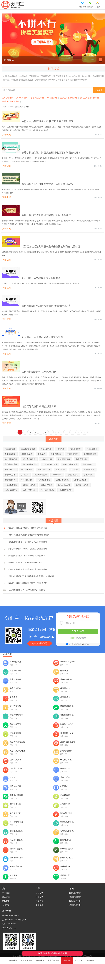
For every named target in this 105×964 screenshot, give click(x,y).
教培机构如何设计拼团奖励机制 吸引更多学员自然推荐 (51, 152)
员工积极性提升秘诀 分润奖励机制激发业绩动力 (27, 590)
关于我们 (6, 893)
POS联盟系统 (10, 449)
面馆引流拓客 (46, 485)
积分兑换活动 (10, 470)
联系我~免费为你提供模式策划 (52, 953)
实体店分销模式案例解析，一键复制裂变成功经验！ (28, 528)
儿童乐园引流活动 (50, 464)
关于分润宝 (91, 961)
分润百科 (6, 905)
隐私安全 (6, 901)
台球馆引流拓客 (82, 485)
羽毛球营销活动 (47, 490)
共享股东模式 (26, 454)
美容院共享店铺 (11, 464)
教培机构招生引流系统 (89, 98)
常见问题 (78, 961)
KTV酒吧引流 (26, 480)
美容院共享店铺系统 (68, 98)
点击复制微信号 (39, 643)
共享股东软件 (22, 98)
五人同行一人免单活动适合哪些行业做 (42, 337)
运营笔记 (74, 470)
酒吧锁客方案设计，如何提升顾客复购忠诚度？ (26, 556)
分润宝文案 (65, 875)
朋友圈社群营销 (40, 475)
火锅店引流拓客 (29, 485)
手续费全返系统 (37, 98)
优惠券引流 (60, 470)
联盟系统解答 (75, 893)
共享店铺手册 (75, 905)
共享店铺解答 (75, 897)
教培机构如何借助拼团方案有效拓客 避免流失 (46, 215)
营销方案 (67, 961)
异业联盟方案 (81, 459)
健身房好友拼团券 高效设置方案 (39, 406)
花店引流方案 (72, 475)
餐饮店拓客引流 (29, 459)
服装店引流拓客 (64, 459)
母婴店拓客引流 (11, 485)
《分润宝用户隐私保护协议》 (79, 644)
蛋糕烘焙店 (57, 475)
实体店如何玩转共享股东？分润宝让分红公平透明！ (28, 549)
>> (85, 432)
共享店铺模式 (56, 454)
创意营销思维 (10, 475)
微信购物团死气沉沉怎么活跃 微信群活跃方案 (46, 305)
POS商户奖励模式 (28, 449)
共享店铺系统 (53, 961)
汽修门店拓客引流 (70, 464)
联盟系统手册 (75, 901)
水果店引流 (88, 475)
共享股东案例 (10, 454)
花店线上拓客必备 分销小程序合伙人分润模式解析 (27, 542)
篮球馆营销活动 (66, 490)
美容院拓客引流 (90, 454)
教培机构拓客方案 (30, 464)
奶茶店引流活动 (44, 470)
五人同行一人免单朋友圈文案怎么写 (41, 277)
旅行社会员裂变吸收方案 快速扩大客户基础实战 (47, 121)
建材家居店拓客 (80, 480)
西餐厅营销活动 (29, 490)
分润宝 (10, 107)
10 (66, 432)
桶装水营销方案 (11, 490)
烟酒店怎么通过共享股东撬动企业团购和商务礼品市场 (51, 246)
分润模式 (41, 454)
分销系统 (40, 961)
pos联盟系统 (52, 98)
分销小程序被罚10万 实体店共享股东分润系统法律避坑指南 (31, 576)
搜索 (99, 90)
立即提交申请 (77, 631)
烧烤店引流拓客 (64, 485)
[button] (100, 59)
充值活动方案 (46, 459)
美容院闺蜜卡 (88, 464)
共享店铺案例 (92, 449)
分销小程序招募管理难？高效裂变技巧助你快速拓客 (28, 535)
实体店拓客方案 (11, 459)
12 (78, 432)
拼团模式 (9, 60)
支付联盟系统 (26, 961)
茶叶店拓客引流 (44, 480)
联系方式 (6, 897)
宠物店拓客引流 (62, 480)
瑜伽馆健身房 (10, 480)
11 (72, 432)
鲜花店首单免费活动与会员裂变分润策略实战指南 (27, 569)
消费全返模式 (89, 470)
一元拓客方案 (26, 470)
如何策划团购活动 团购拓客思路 (39, 371)
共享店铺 (39, 901)
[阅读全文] (6, 135)
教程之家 (13, 875)
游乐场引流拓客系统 (10, 102)
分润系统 (13, 961)
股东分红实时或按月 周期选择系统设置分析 (25, 562)
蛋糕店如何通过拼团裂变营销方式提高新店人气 (47, 184)
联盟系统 (39, 897)
